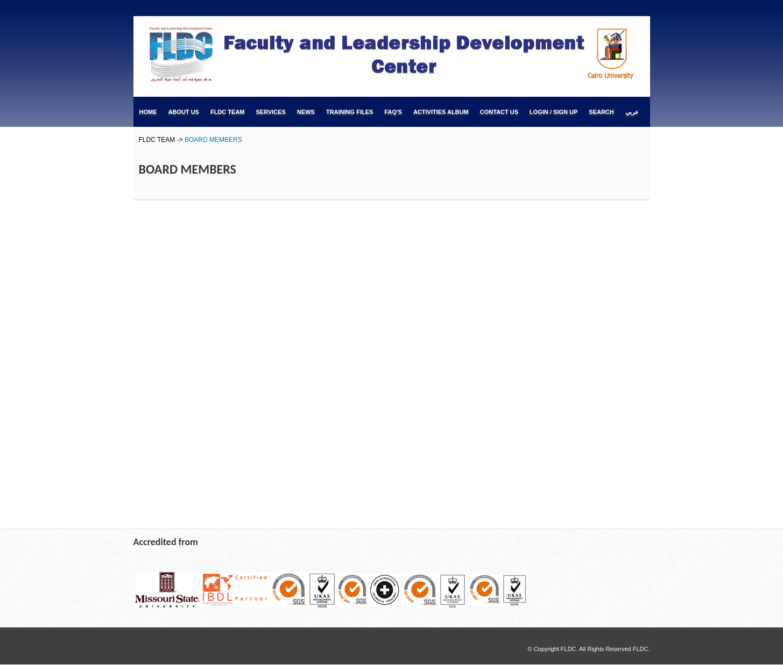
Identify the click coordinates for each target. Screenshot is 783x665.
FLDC (640, 649)
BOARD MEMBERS (213, 140)
